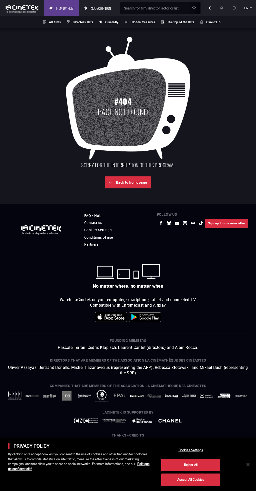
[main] (128, 464)
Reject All (191, 465)
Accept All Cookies (190, 479)
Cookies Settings (190, 450)
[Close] (248, 464)
